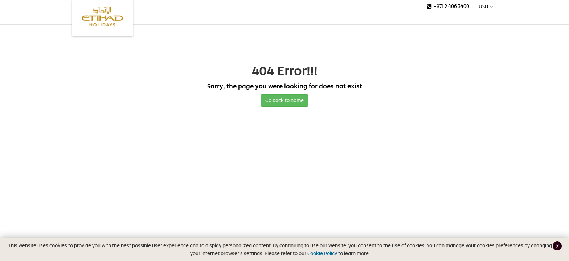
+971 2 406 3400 (448, 6)
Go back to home (284, 100)
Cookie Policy (322, 253)
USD (486, 6)
